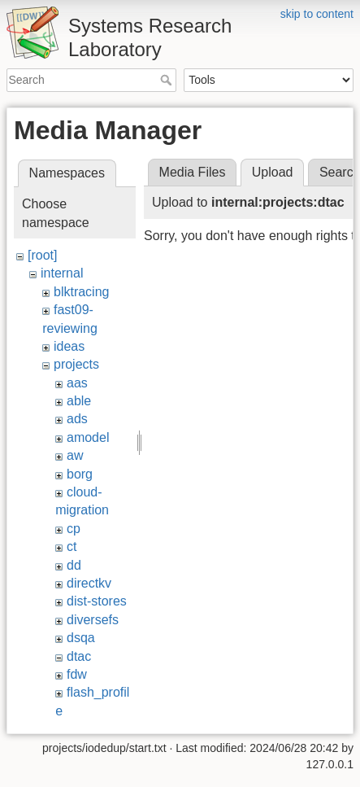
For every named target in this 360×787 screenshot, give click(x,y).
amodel (88, 437)
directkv (89, 583)
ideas (69, 346)
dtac (79, 656)
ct (71, 546)
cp (73, 529)
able (79, 401)
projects (76, 364)
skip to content (316, 13)
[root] (42, 255)
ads (77, 419)
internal (62, 273)
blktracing (81, 292)
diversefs (93, 620)
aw (75, 455)
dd (74, 565)
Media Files (192, 172)
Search (168, 79)
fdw (77, 674)
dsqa (81, 638)
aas (77, 383)
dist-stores (97, 601)
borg (80, 474)
